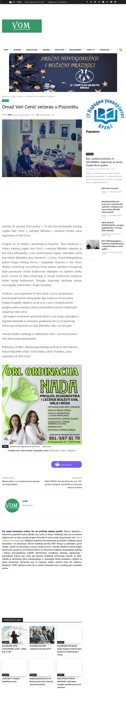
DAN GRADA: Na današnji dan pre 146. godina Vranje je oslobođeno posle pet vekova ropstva (63, 484)
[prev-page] (88, 258)
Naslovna (6, 96)
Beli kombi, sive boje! (110, 187)
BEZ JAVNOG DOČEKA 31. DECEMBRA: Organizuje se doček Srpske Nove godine (104, 160)
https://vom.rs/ (27, 505)
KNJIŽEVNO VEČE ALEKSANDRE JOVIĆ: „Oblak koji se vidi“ (14, 649)
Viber (63, 450)
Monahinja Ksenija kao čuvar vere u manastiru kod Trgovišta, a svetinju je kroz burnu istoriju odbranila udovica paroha (112, 205)
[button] (120, 49)
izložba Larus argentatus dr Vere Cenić (25, 446)
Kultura (20, 96)
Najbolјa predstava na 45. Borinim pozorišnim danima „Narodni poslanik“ (41, 681)
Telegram (71, 450)
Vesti (13, 96)
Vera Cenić (47, 446)
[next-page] (92, 258)
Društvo (89, 153)
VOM (9, 115)
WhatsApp (54, 450)
